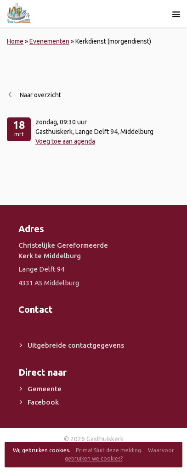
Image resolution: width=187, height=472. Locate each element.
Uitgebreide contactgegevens (76, 345)
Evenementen (49, 41)
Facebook (43, 402)
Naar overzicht (40, 95)
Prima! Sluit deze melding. (109, 450)
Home (15, 41)
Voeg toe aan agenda (65, 141)
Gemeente (45, 389)
